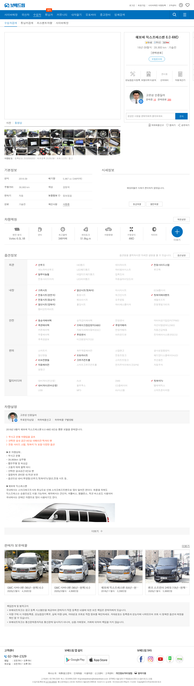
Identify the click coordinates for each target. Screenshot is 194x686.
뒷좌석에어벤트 (161, 295)
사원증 (66, 204)
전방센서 (119, 320)
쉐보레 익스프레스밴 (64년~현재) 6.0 (122, 587)
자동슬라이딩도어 (124, 279)
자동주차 (158, 365)
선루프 (41, 265)
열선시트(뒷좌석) (85, 290)
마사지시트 (121, 290)
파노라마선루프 (46, 269)
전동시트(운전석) (46, 295)
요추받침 (119, 300)
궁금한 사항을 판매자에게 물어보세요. (145, 116)
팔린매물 (154, 204)
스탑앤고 (119, 350)
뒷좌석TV (158, 380)
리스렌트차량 (44, 23)
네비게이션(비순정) (47, 385)
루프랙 (157, 269)
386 (169, 99)
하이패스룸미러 (123, 304)
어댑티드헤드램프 (86, 274)
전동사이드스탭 (161, 265)
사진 (8, 123)
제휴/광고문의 (65, 673)
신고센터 (99, 673)
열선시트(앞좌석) (46, 304)
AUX (79, 380)
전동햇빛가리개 (161, 304)
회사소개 (52, 673)
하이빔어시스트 (123, 269)
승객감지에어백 (84, 320)
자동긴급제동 (160, 330)
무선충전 (158, 360)
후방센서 (81, 334)
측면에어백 (43, 325)
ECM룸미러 (159, 290)
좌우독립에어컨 (84, 350)
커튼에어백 (43, 330)
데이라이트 (121, 265)
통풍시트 (81, 295)
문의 (181, 116)
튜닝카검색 (27, 23)
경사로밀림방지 (161, 350)
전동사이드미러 (46, 279)
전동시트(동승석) (46, 300)
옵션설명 (181, 255)
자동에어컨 (43, 365)
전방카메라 (121, 330)
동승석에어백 (44, 320)
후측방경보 (43, 339)
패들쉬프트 (159, 300)
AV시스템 (120, 390)
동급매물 (137, 204)
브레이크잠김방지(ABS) (88, 325)
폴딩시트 (81, 304)
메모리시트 (82, 300)
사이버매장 (62, 23)
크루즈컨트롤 (83, 360)
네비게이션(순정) (46, 380)
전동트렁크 (121, 355)
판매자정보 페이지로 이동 (141, 101)
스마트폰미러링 (161, 390)
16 (154, 99)
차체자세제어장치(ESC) (88, 330)
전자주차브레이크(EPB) (127, 365)
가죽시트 (42, 290)
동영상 (18, 123)
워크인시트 (121, 295)
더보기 (186, 545)
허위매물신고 (44, 419)
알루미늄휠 (43, 274)
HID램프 (81, 265)
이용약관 (88, 673)
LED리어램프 (83, 279)
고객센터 (109, 673)
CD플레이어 (121, 385)
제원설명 (181, 219)
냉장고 (41, 369)
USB (40, 390)
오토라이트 (82, 355)
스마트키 (42, 350)
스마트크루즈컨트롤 (87, 365)
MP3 (79, 390)
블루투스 (81, 385)
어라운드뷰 (121, 334)
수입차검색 (10, 23)
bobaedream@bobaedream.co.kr (95, 679)
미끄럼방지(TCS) (85, 339)
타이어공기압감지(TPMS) (166, 320)
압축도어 (119, 274)
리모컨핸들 (43, 360)
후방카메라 (121, 325)
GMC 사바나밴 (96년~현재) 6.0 (25, 587)
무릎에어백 (43, 334)
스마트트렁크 (122, 360)
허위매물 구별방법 (64, 419)
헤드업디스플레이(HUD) (166, 355)
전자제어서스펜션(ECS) (166, 334)
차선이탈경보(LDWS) (164, 325)
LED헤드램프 (83, 269)
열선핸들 (42, 355)
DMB (117, 380)
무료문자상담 (27, 419)
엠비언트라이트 (46, 309)
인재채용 (78, 673)
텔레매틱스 (159, 385)
